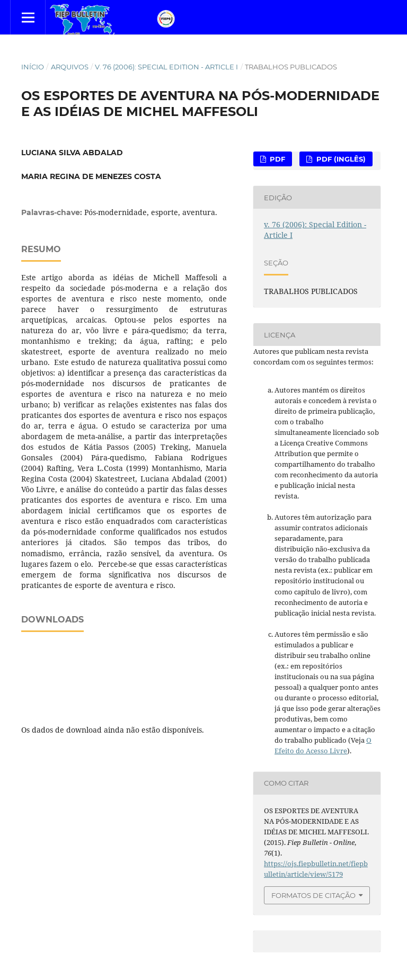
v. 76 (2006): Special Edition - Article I (166, 67)
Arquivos (70, 67)
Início (32, 67)
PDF (276, 159)
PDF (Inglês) (340, 159)
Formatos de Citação (313, 895)
